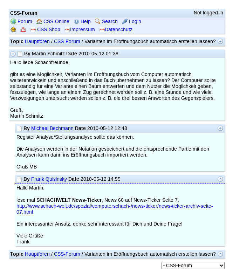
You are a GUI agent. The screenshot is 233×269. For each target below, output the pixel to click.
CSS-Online (52, 22)
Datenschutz (115, 30)
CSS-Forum (67, 41)
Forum (21, 22)
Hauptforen (37, 41)
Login (131, 22)
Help (82, 22)
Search (106, 22)
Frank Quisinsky (49, 179)
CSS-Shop (45, 30)
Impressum (79, 30)
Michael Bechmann (52, 128)
